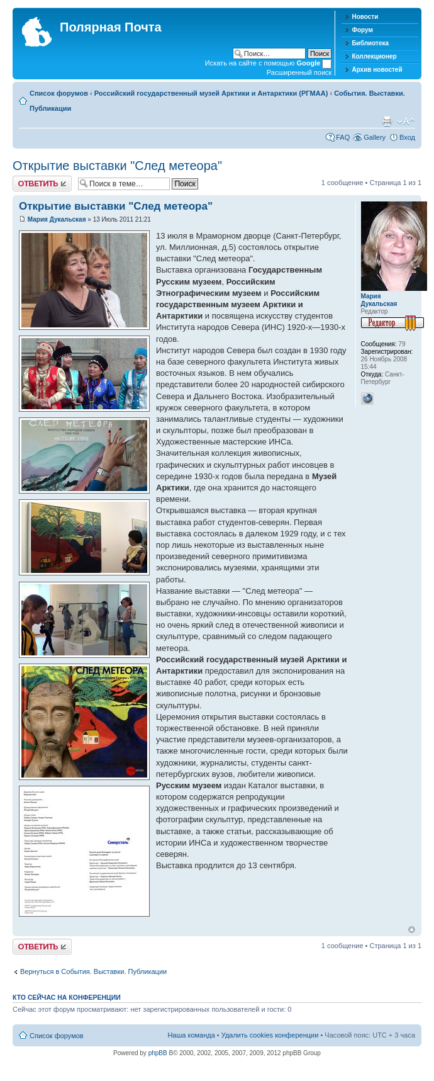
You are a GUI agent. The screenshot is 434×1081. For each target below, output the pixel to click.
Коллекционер (374, 56)
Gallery (375, 137)
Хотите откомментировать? (42, 183)
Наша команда (190, 1035)
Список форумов (59, 93)
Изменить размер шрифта (406, 121)
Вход (407, 137)
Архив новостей (377, 69)
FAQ (343, 137)
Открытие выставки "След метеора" (117, 166)
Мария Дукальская (57, 219)
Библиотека (370, 43)
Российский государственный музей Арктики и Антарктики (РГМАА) (211, 93)
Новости (365, 16)
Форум (362, 29)
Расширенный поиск (299, 72)
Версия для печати (387, 121)
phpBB (157, 1053)
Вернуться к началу (411, 929)
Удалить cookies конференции (270, 1035)
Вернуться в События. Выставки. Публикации (93, 971)
